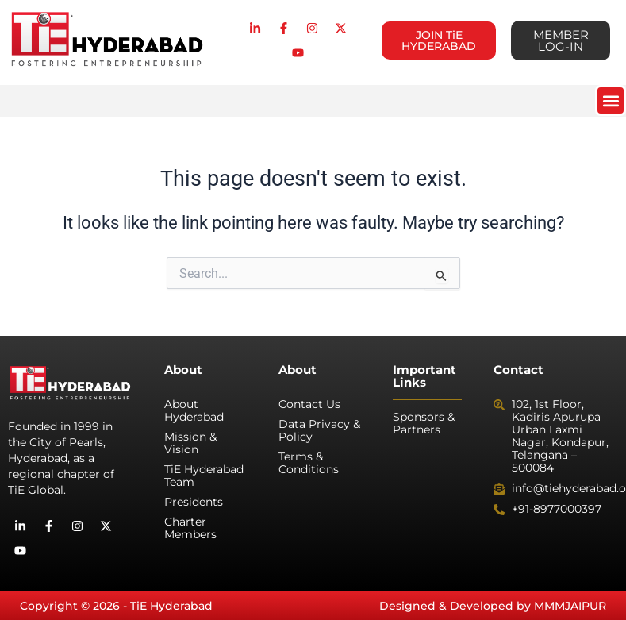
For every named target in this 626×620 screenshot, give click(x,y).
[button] (610, 100)
